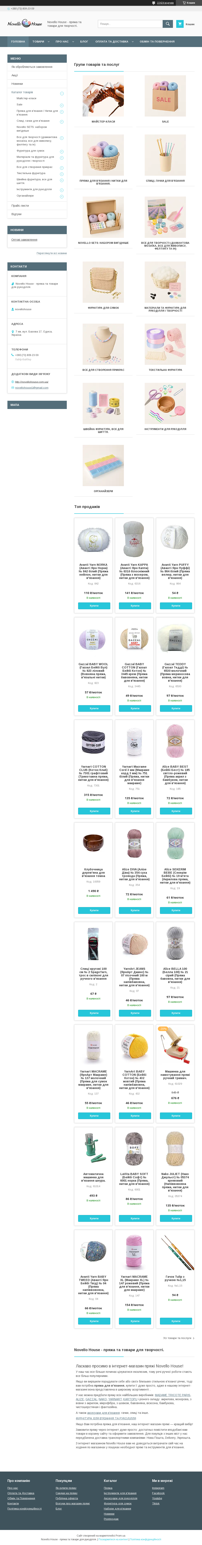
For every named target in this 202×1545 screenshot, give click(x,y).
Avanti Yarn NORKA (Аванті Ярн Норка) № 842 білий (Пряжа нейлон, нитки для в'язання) (93, 571)
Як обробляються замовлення (32, 66)
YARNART (115, 1399)
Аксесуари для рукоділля (120, 1498)
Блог (84, 41)
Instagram (158, 1488)
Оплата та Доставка (111, 41)
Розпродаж (111, 1518)
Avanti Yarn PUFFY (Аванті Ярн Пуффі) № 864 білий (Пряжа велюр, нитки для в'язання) (175, 571)
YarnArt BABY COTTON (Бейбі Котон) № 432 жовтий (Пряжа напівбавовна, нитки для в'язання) (134, 1080)
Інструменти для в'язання (120, 1493)
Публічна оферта (67, 1498)
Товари (38, 41)
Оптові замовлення (24, 239)
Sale (165, 121)
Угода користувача (64, 52)
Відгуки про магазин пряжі (73, 1503)
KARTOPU (130, 1399)
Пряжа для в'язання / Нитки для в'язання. (103, 182)
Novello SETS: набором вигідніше (103, 243)
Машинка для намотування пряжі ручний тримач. (175, 1075)
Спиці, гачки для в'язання (165, 180)
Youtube (157, 1498)
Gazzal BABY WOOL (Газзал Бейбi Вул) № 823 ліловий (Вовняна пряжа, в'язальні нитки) (93, 670)
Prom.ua (120, 1535)
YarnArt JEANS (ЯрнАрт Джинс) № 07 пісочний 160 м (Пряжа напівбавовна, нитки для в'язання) (134, 977)
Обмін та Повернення (21, 1498)
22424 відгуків (165, 2)
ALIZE (80, 1399)
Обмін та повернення (157, 41)
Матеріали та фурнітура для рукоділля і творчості (165, 309)
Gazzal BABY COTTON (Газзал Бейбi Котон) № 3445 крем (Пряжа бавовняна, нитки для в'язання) (134, 672)
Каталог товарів (22, 92)
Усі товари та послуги (177, 1338)
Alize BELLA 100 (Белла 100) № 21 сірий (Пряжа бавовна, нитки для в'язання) (175, 975)
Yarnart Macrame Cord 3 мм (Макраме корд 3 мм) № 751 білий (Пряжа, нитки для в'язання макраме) (134, 775)
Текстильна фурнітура (165, 370)
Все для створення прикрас (103, 370)
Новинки (17, 83)
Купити (94, 605)
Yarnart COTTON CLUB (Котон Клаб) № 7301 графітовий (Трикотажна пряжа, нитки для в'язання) (93, 773)
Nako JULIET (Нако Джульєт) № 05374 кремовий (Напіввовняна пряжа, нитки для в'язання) (175, 1182)
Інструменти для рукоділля (165, 429)
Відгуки (16, 214)
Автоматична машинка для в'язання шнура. (93, 1177)
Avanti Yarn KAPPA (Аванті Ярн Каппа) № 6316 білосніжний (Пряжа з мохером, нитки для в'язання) (134, 571)
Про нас (62, 41)
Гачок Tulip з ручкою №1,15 (175, 1278)
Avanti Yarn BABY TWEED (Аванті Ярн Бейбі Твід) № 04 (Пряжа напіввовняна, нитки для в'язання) (93, 1285)
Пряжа (108, 1488)
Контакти (13, 1503)
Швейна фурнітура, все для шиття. (103, 431)
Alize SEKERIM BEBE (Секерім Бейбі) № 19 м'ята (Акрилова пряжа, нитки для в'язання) (175, 876)
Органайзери (103, 491)
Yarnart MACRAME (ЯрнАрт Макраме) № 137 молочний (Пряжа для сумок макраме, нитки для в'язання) (93, 1080)
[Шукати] (168, 24)
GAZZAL (91, 1399)
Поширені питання (26, 52)
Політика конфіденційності (24, 1508)
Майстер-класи (103, 121)
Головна (18, 41)
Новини (17, 230)
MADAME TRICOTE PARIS (172, 1395)
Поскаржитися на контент (113, 1539)
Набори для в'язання (117, 1508)
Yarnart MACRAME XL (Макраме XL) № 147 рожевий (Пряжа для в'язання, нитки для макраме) (134, 1283)
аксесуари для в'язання (103, 1412)
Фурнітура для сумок (103, 307)
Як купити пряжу (66, 1488)
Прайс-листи (20, 205)
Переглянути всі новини (52, 253)
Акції (15, 75)
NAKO (103, 1399)
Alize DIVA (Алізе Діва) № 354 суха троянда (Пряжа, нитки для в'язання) (134, 874)
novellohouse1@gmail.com (31, 387)
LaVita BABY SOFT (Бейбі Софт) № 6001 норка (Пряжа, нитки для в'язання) (134, 1179)
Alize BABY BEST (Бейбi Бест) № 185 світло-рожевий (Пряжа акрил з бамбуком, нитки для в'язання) (175, 775)
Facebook (158, 1493)
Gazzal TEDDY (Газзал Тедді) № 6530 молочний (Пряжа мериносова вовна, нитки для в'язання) (175, 672)
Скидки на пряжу (67, 1493)
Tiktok (156, 1503)
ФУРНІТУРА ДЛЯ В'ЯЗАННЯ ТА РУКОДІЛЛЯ (106, 1418)
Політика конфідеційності (109, 52)
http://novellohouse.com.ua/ (31, 381)
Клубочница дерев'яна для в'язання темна (93, 873)
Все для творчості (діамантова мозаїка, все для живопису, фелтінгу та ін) (165, 246)
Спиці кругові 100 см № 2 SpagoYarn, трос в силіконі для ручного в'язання (93, 973)
